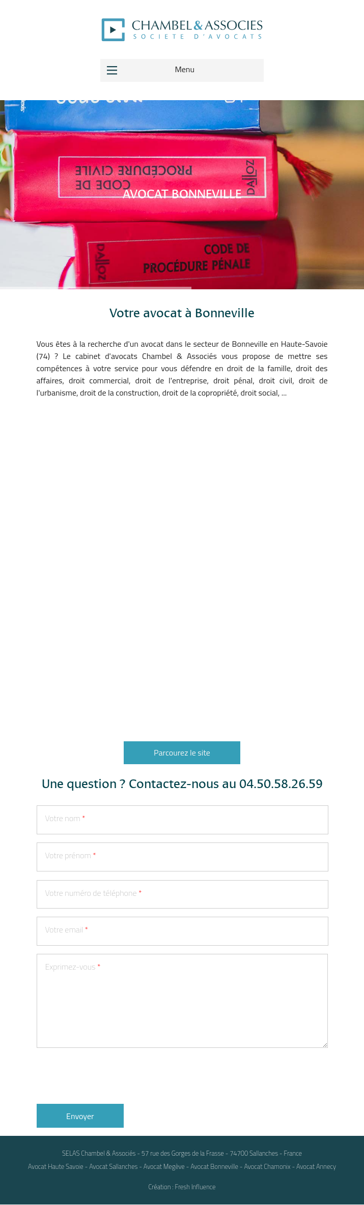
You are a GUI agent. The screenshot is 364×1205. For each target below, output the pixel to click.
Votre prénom (71, 855)
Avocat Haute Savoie (55, 1166)
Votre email (67, 929)
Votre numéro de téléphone (93, 893)
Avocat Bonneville (214, 1166)
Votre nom (65, 818)
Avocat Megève (164, 1166)
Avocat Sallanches (113, 1166)
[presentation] (114, 1076)
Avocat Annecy (316, 1166)
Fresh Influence (195, 1187)
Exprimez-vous (73, 966)
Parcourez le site (182, 752)
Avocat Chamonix (267, 1166)
